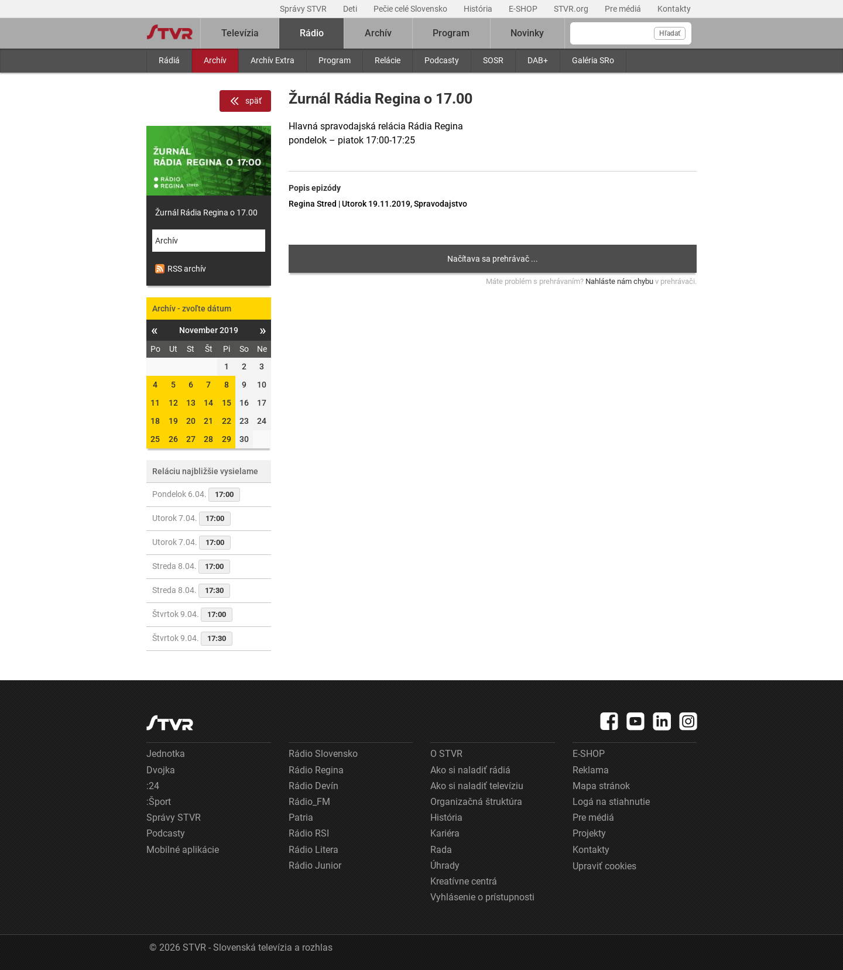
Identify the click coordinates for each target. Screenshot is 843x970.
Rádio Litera (313, 849)
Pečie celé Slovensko (411, 8)
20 (191, 421)
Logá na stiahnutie (611, 801)
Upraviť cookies (604, 866)
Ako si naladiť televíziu (476, 785)
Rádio (312, 33)
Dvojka (160, 770)
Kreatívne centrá (463, 881)
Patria (301, 817)
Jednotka (165, 753)
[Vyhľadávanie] (630, 33)
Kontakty (674, 8)
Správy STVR (304, 8)
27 (191, 439)
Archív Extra (272, 60)
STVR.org (572, 8)
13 (191, 402)
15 (226, 402)
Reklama (591, 770)
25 (155, 439)
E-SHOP (524, 8)
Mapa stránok (601, 785)
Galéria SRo (593, 60)
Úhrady (445, 865)
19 (173, 421)
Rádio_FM (309, 801)
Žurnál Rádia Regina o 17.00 (206, 212)
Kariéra (445, 833)
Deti (351, 8)
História (479, 8)
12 (173, 402)
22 (226, 421)
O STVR (446, 753)
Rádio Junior (315, 865)
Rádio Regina (316, 770)
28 (208, 439)
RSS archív (180, 268)
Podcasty (441, 60)
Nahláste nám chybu (619, 281)
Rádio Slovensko (323, 753)
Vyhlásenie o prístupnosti (482, 897)
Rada (441, 849)
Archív (215, 60)
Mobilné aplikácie (182, 849)
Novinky (527, 33)
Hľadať (669, 33)
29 (226, 439)
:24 (152, 785)
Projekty (589, 833)
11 (155, 402)
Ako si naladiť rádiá (470, 770)
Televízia (240, 33)
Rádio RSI (309, 833)
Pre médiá (624, 8)
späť (245, 101)
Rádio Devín (313, 785)
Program (334, 60)
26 (173, 439)
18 (155, 421)
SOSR (493, 60)
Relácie (387, 60)
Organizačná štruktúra (476, 801)
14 (208, 402)
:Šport (158, 801)
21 (208, 421)
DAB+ (537, 60)
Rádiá (169, 60)
